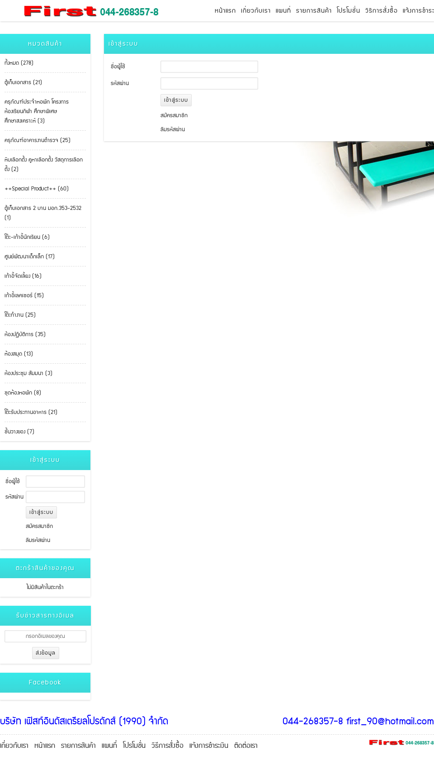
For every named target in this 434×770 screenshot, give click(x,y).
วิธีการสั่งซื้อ (381, 10)
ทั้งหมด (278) (19, 63)
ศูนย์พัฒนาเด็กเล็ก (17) (30, 256)
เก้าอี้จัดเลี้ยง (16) (23, 276)
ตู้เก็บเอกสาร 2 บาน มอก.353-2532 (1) (43, 213)
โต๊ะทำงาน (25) (20, 315)
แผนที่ (283, 10)
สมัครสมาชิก (39, 526)
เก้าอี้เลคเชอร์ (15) (24, 295)
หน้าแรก (225, 10)
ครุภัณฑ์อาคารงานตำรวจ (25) (38, 140)
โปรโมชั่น (348, 10)
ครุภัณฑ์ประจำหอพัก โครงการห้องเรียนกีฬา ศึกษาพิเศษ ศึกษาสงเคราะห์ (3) (37, 111)
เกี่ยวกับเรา (256, 10)
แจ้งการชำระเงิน (208, 746)
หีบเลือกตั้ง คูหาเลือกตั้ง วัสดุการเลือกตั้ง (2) (44, 164)
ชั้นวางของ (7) (19, 432)
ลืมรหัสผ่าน (38, 540)
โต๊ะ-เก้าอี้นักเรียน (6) (27, 237)
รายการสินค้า (314, 10)
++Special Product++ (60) (37, 189)
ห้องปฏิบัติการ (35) (25, 334)
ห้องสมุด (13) (19, 354)
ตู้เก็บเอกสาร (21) (23, 82)
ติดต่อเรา (246, 746)
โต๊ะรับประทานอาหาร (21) (31, 412)
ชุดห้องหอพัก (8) (23, 393)
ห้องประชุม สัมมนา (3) (28, 373)
